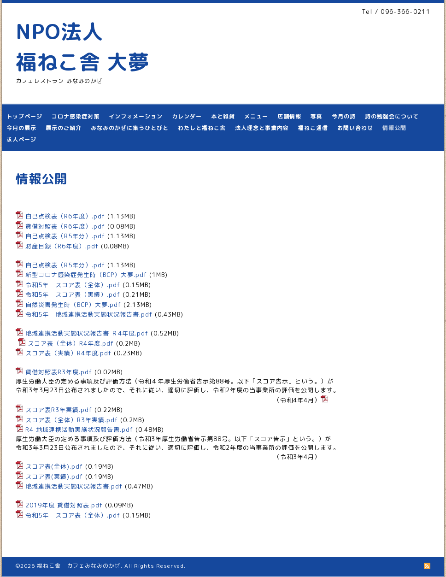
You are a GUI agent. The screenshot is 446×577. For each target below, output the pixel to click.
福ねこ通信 (313, 128)
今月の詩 (344, 116)
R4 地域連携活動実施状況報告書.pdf (79, 429)
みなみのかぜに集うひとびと (130, 128)
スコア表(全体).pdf (54, 466)
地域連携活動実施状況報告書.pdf (74, 486)
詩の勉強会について (392, 116)
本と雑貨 (223, 116)
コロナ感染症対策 (76, 116)
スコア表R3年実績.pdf (58, 410)
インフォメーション (136, 116)
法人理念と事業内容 (262, 128)
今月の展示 (21, 128)
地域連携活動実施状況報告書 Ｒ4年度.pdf (86, 333)
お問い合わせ (355, 128)
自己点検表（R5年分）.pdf (65, 236)
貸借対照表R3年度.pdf (58, 372)
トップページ (24, 116)
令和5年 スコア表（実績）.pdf (72, 294)
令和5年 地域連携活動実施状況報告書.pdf (89, 314)
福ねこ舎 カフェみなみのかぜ (79, 566)
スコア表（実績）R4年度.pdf (68, 353)
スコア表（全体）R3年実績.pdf (71, 420)
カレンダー (187, 116)
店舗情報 (289, 116)
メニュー (256, 116)
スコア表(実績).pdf (54, 476)
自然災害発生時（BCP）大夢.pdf (73, 304)
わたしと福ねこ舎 (202, 128)
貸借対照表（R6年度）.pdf (65, 226)
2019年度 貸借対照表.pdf (64, 505)
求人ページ (21, 139)
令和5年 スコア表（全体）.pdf (72, 285)
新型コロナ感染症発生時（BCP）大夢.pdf (86, 275)
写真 (317, 116)
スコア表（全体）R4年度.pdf (71, 343)
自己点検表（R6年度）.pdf (65, 216)
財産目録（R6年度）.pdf (62, 246)
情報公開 (394, 128)
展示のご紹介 (64, 128)
